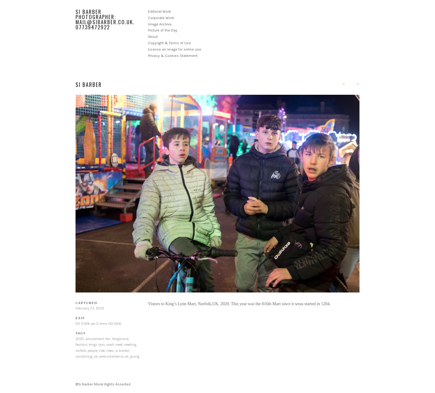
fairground (120, 339)
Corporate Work (161, 18)
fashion (81, 345)
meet (119, 345)
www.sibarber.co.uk (113, 356)
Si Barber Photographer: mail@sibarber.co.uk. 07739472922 (105, 19)
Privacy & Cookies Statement (173, 56)
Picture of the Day (162, 30)
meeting (130, 345)
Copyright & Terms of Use (169, 43)
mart (110, 345)
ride (102, 351)
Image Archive (160, 24)
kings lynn (97, 345)
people (93, 351)
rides (110, 351)
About (153, 37)
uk (96, 356)
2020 (80, 339)
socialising (84, 356)
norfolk (81, 351)
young (134, 356)
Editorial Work (159, 11)
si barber (122, 351)
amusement (94, 339)
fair (108, 339)
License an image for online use (174, 49)
